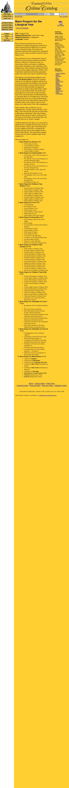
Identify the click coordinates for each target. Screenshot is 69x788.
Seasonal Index (35, 385)
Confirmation (59, 85)
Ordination (58, 88)
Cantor (57, 92)
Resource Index (47, 385)
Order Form (50, 383)
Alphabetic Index (60, 385)
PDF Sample (60, 25)
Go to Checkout (63, 16)
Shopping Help (19, 16)
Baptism (58, 84)
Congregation (59, 93)
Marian (57, 83)
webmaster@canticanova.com (47, 395)
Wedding (58, 89)
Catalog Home (39, 383)
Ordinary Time (59, 81)
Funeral (58, 87)
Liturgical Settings (60, 73)
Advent (57, 74)
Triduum (58, 80)
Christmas (58, 76)
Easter (57, 78)
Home (31, 383)
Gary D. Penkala (22, 28)
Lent (57, 77)
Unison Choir (59, 91)
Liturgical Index (22, 385)
